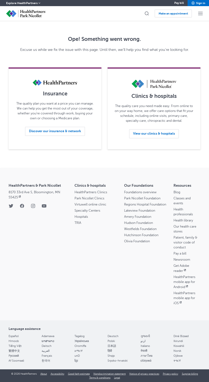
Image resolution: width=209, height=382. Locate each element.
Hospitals (81, 217)
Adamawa (48, 336)
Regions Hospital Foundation (145, 204)
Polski (111, 341)
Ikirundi (178, 341)
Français (47, 355)
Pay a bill (179, 253)
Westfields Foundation (140, 229)
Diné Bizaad (181, 336)
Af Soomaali (16, 360)
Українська (81, 341)
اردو (143, 341)
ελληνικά (146, 360)
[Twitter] (11, 207)
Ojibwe (178, 355)
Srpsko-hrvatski (118, 360)
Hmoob (14, 341)
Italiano (145, 345)
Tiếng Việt (15, 345)
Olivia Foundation (137, 241)
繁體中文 (14, 350)
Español (14, 336)
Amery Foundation (137, 217)
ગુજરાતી (145, 336)
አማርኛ (78, 350)
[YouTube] (44, 207)
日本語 (112, 345)
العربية (46, 350)
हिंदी (110, 350)
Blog (176, 192)
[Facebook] (22, 207)
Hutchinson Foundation (141, 235)
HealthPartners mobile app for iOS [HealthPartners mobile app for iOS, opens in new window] (184, 298)
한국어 (46, 360)
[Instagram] (33, 207)
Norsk (177, 350)
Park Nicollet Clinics (89, 198)
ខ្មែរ (76, 360)
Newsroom (181, 259)
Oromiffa (80, 345)
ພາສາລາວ (48, 341)
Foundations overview (140, 192)
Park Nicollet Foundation (142, 198)
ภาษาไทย (146, 355)
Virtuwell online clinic (90, 204)
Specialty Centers (87, 210)
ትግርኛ (177, 360)
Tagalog (79, 336)
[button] (198, 3)
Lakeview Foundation (139, 210)
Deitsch (46, 345)
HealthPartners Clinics (90, 192)
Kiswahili (178, 345)
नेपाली (144, 350)
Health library (183, 220)
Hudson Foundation (138, 223)
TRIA (77, 223)
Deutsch (113, 336)
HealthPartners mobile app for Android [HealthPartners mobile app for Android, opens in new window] (184, 282)
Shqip (111, 355)
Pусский (14, 355)
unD (77, 355)
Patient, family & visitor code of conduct (185, 242)
